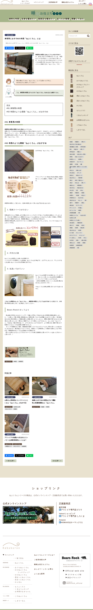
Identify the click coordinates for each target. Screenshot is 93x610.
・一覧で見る (17, 557)
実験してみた (78, 19)
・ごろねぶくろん (19, 592)
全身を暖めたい (29, 19)
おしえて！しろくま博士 (82, 4)
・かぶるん (17, 579)
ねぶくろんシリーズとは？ (25, 4)
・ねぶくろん (17, 561)
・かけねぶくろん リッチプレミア (20, 569)
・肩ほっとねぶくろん (21, 574)
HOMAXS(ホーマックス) (72, 521)
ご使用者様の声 (52, 4)
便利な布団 (14, 19)
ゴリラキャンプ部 (73, 572)
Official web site (71, 569)
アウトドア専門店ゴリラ (72, 508)
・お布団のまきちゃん (21, 587)
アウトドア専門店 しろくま (73, 514)
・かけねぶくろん (19, 572)
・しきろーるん (18, 596)
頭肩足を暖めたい (46, 19)
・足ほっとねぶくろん (21, 576)
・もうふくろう (18, 583)
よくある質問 (38, 571)
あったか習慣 (63, 19)
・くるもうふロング (20, 585)
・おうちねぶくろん (20, 565)
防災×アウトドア (72, 575)
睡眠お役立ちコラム (67, 4)
